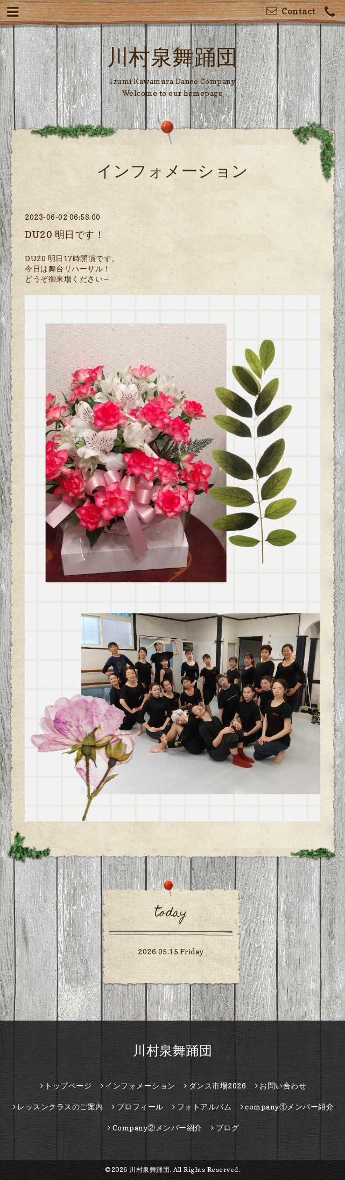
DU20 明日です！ (64, 234)
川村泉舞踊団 (172, 56)
